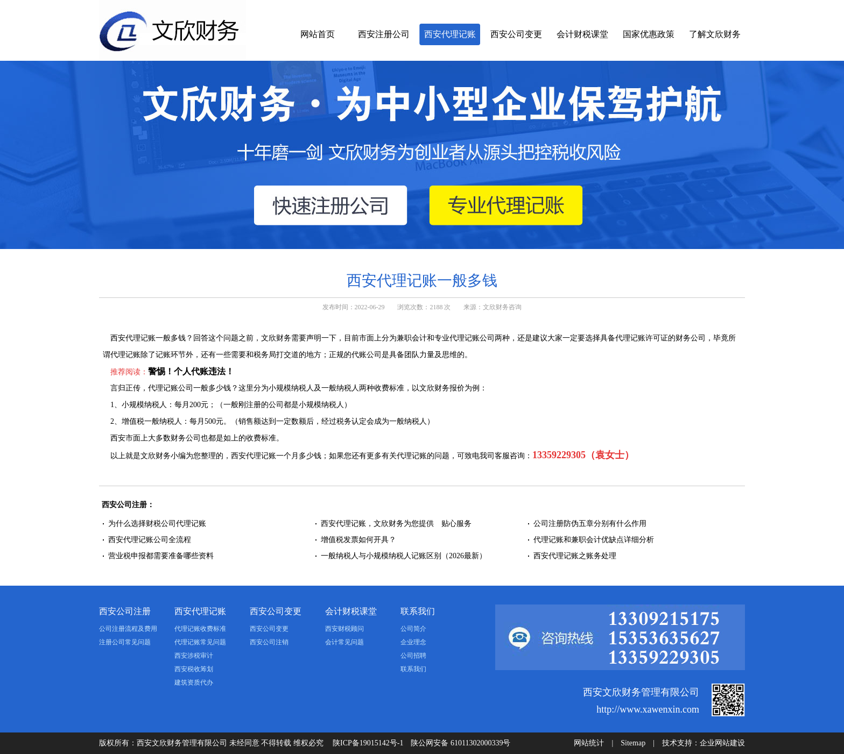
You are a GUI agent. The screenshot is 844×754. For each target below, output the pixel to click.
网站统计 (589, 743)
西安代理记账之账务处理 (574, 556)
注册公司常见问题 (125, 642)
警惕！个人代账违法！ (191, 371)
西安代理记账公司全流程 (149, 540)
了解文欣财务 (715, 34)
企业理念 (413, 642)
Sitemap (633, 743)
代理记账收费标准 (200, 628)
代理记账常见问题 (200, 642)
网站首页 (317, 34)
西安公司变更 (516, 34)
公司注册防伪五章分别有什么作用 (589, 524)
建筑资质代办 (193, 682)
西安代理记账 (450, 34)
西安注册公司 (384, 34)
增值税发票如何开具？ (358, 540)
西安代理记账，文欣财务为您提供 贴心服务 (396, 524)
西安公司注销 (269, 642)
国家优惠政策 (648, 34)
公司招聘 (413, 655)
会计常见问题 (344, 642)
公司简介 (413, 628)
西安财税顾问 (344, 628)
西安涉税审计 (193, 655)
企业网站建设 (722, 743)
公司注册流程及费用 (128, 628)
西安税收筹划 (193, 669)
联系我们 (417, 611)
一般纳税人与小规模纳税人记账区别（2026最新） (404, 556)
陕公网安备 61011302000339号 (460, 743)
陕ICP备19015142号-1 (368, 743)
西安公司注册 (125, 611)
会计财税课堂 (582, 34)
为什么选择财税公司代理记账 (157, 524)
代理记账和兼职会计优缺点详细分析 (593, 540)
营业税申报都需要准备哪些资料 (161, 556)
